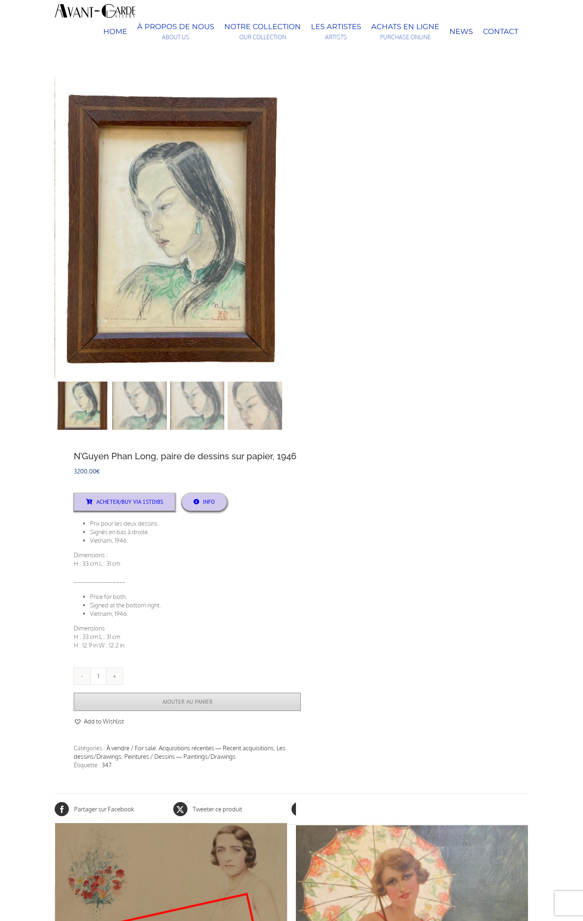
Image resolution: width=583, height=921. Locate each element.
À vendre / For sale (131, 749)
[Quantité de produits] (98, 677)
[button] (99, 722)
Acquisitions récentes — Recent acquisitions (216, 749)
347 (107, 766)
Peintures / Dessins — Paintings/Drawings (180, 757)
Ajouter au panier (187, 702)
